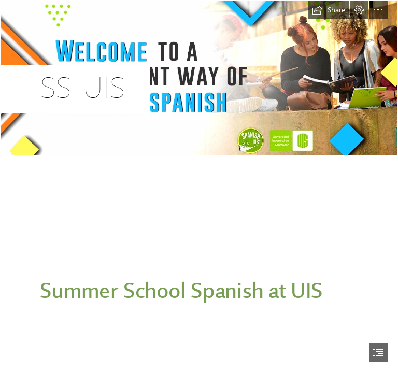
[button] (328, 10)
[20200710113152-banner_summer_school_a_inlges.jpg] (199, 78)
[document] (199, 186)
